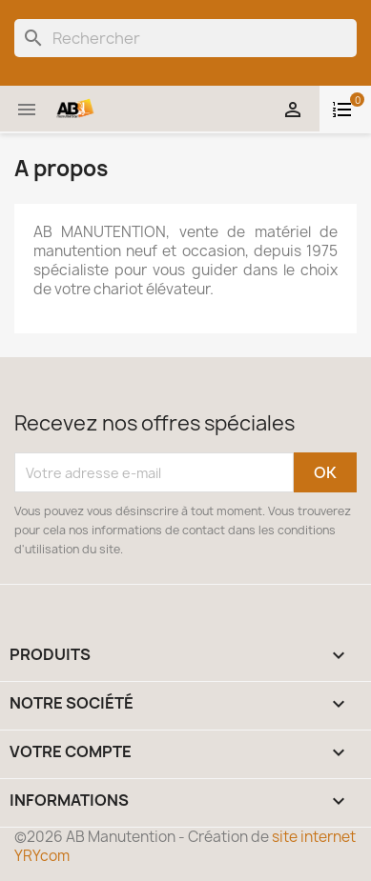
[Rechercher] (185, 38)
